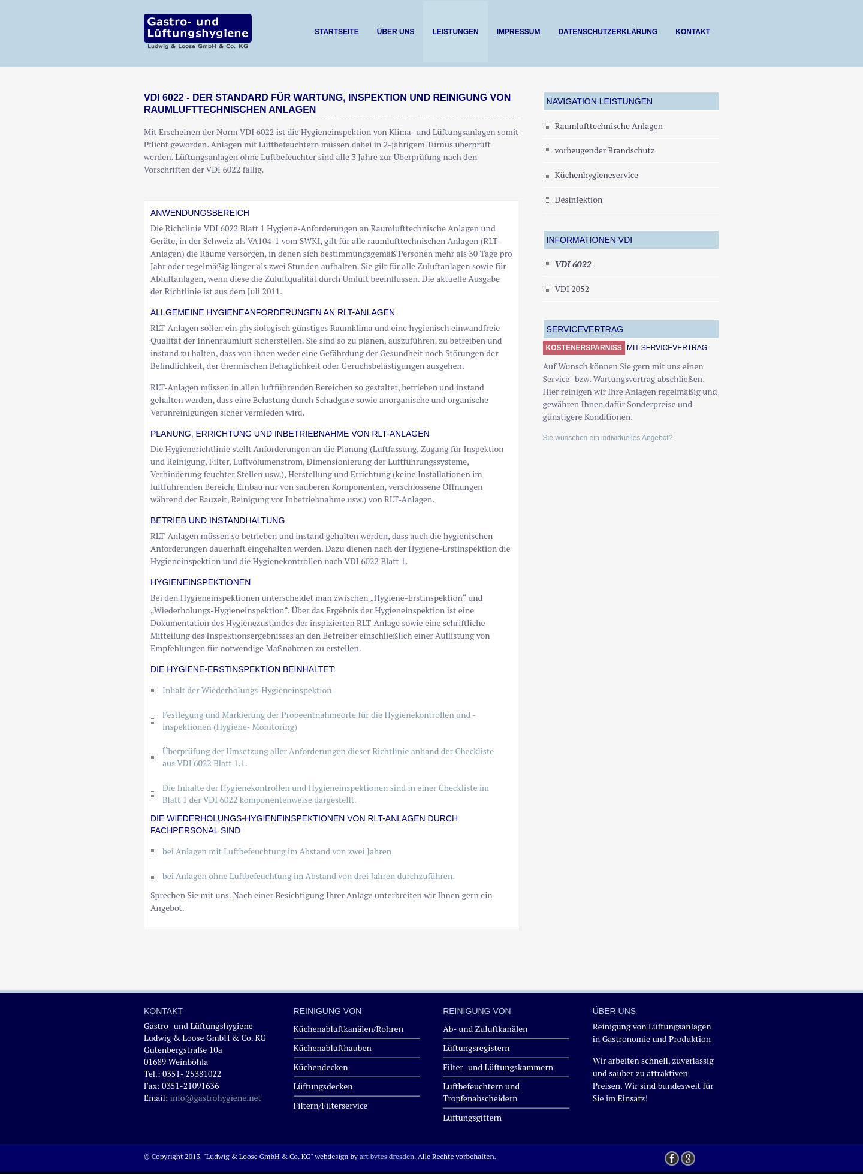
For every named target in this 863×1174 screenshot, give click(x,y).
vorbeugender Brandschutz (605, 150)
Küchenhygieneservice (597, 174)
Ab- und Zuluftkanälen (485, 1028)
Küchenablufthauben (333, 1047)
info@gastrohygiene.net (215, 1097)
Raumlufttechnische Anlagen (609, 125)
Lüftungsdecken (323, 1086)
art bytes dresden (387, 1156)
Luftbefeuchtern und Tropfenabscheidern (481, 1092)
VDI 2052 (572, 288)
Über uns (396, 32)
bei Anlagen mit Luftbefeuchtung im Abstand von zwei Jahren (276, 851)
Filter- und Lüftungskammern (498, 1067)
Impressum (519, 32)
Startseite (337, 32)
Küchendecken (321, 1067)
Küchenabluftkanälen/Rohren (348, 1028)
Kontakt (692, 32)
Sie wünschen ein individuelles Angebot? (608, 438)
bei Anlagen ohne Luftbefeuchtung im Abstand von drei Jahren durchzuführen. (308, 875)
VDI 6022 (573, 264)
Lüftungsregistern (476, 1047)
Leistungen (455, 32)
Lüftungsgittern (472, 1117)
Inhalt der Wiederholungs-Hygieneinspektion (247, 690)
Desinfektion (579, 199)
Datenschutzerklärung (607, 32)
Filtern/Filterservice (331, 1105)
